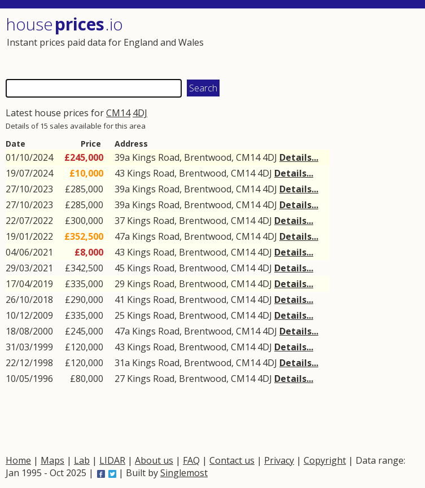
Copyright (325, 460)
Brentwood (207, 157)
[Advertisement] (315, 42)
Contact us (232, 460)
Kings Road (155, 157)
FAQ (191, 460)
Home (18, 460)
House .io (64, 24)
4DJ (140, 113)
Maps (52, 460)
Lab (82, 460)
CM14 (118, 113)
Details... (298, 157)
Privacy (279, 460)
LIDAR (112, 460)
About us (154, 460)
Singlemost (184, 473)
